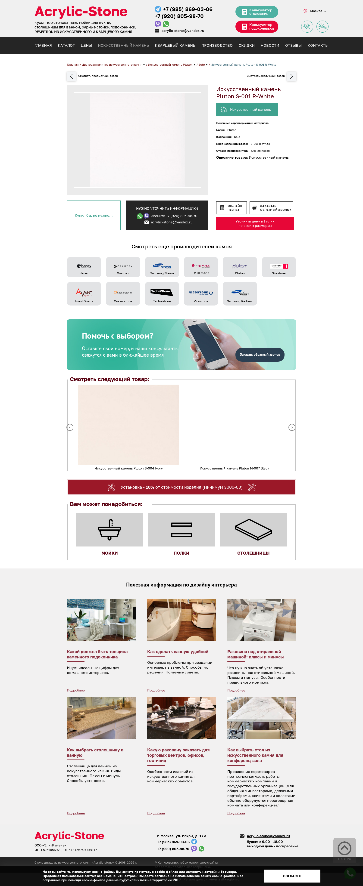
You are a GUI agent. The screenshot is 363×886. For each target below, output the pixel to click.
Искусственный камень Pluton (170, 64)
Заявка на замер (322, 27)
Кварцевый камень (175, 45)
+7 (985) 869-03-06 (188, 9)
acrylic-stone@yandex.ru (183, 30)
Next (291, 427)
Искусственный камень (123, 45)
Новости (270, 45)
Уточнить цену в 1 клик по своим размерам (255, 223)
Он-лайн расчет (235, 208)
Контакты (318, 45)
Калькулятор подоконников (262, 27)
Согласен (292, 876)
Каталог (66, 45)
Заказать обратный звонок (275, 208)
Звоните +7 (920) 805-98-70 (174, 216)
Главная (43, 45)
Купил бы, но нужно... (94, 215)
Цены (86, 45)
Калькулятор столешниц (260, 12)
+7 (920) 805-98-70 (179, 16)
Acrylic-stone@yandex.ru (268, 836)
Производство (217, 45)
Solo (202, 64)
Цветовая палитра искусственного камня (112, 64)
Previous (69, 427)
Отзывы (293, 45)
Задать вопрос (307, 27)
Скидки (247, 45)
